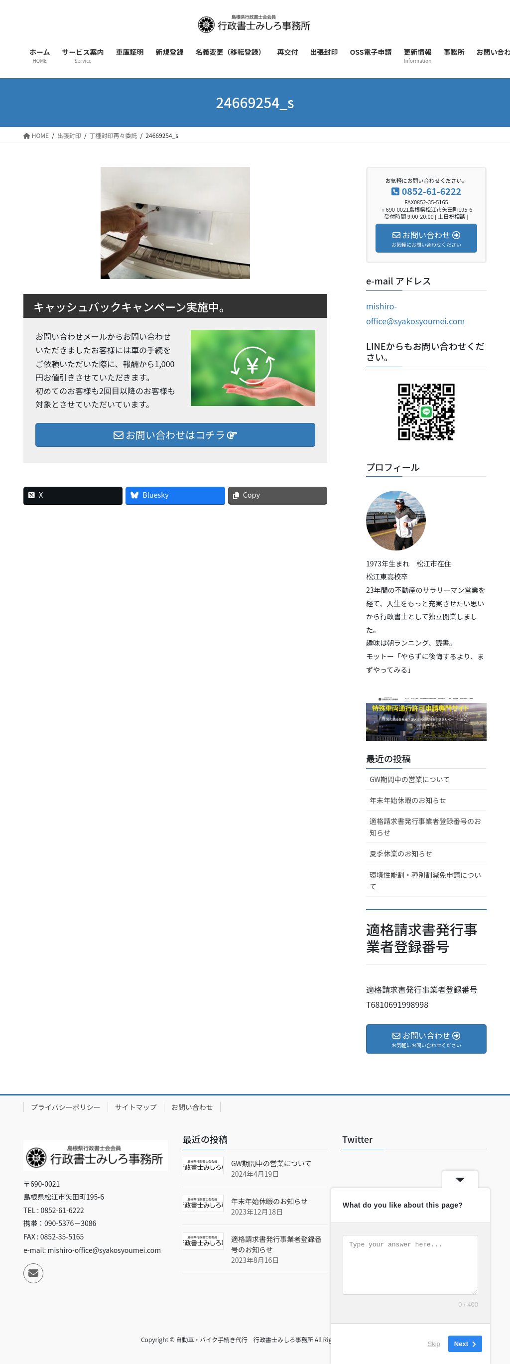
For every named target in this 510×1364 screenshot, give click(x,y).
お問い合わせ (192, 1107)
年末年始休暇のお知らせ (408, 800)
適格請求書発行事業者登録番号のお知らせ (425, 826)
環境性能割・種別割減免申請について (425, 880)
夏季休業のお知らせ (401, 853)
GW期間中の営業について (410, 779)
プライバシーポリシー (66, 1107)
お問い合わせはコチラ (176, 434)
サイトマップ (136, 1107)
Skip (434, 1344)
